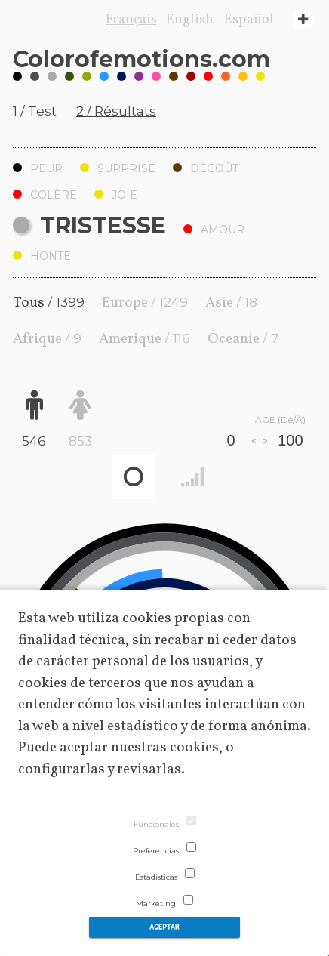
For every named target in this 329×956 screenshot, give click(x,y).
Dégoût (205, 168)
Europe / (145, 303)
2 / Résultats (116, 111)
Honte (42, 256)
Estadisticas (156, 877)
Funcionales (156, 824)
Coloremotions (141, 59)
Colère (45, 195)
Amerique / (144, 339)
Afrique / (47, 339)
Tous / (49, 303)
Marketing (156, 903)
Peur (38, 168)
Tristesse (89, 225)
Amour (213, 229)
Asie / (231, 303)
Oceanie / (243, 339)
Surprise (117, 168)
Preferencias (156, 851)
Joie (115, 195)
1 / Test (35, 111)
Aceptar (164, 926)
